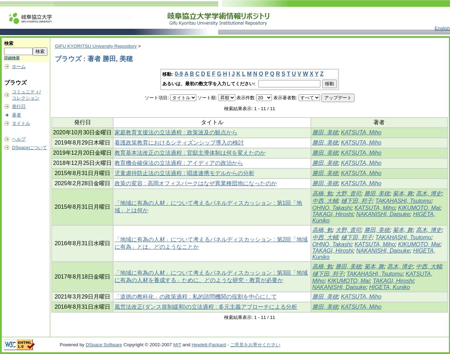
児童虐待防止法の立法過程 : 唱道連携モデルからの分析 (184, 173)
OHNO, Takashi (331, 208)
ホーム (19, 66)
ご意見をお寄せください (255, 344)
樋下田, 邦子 (356, 201)
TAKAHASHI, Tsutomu (403, 201)
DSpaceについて (29, 147)
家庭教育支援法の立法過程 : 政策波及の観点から (176, 132)
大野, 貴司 (348, 193)
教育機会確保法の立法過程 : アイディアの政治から (179, 163)
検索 (8, 43)
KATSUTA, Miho (361, 132)
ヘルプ (19, 139)
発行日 (19, 106)
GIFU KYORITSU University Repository (96, 46)
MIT (177, 344)
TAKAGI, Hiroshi (332, 214)
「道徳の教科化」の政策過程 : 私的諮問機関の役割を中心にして (195, 297)
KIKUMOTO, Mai (419, 208)
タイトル (21, 123)
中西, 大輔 (325, 201)
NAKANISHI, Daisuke (383, 214)
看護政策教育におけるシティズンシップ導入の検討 (179, 143)
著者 (16, 115)
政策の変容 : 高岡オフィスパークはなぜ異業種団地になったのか (195, 183)
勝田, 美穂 (325, 132)
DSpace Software (104, 344)
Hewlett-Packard (208, 344)
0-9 (179, 74)
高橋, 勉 (322, 193)
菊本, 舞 (403, 193)
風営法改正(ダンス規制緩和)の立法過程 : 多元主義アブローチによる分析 (206, 307)
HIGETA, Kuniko (389, 287)
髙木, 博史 (429, 193)
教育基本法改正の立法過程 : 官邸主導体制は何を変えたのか (190, 153)
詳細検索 (12, 58)
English (442, 28)
